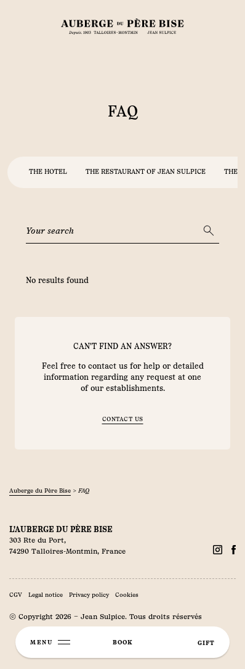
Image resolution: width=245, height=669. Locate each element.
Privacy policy (89, 595)
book (122, 642)
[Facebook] (217, 549)
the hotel (48, 172)
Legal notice (45, 595)
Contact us (122, 419)
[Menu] (50, 642)
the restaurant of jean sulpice (146, 172)
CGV (15, 595)
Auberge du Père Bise (40, 490)
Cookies (127, 595)
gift (206, 643)
